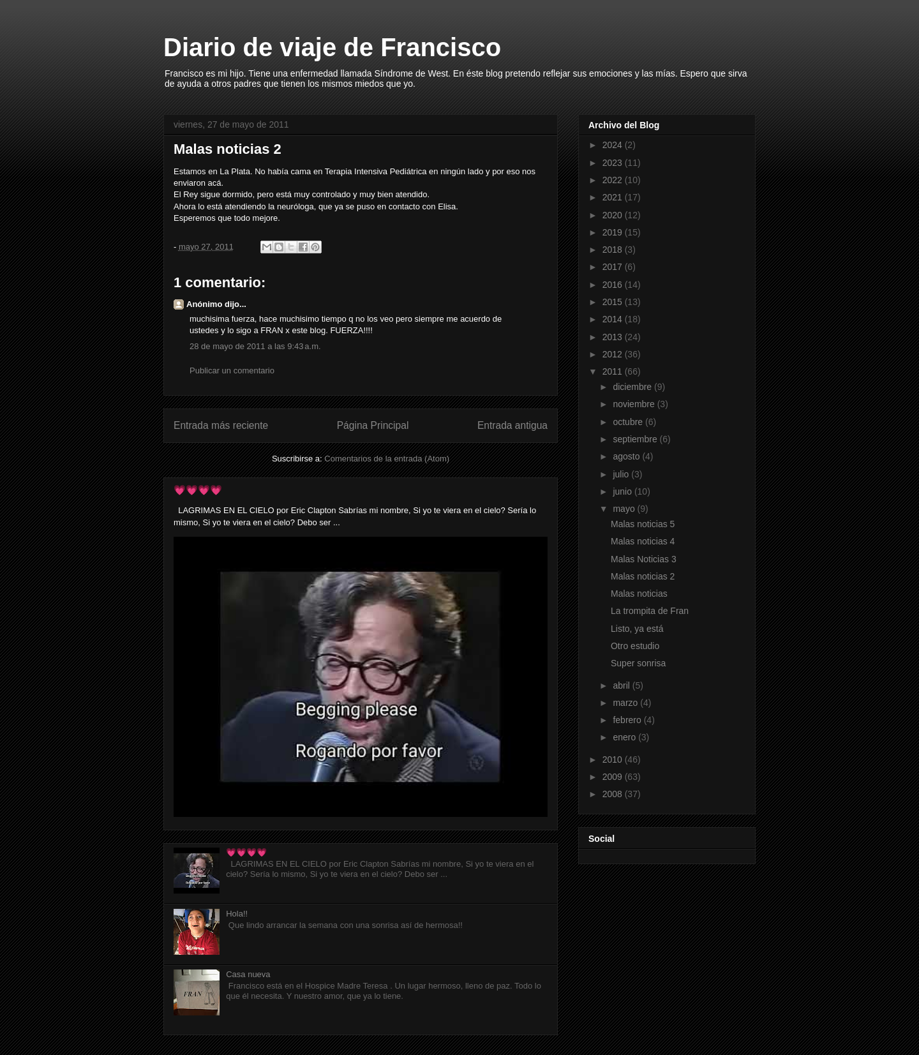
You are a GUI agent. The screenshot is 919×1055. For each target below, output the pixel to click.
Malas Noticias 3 (643, 559)
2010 (613, 759)
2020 (613, 215)
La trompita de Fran (650, 611)
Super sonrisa (638, 663)
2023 (613, 163)
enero (625, 737)
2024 (613, 145)
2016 (613, 285)
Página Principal (373, 425)
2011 (613, 371)
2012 (613, 354)
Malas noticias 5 (643, 524)
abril (622, 685)
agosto (627, 456)
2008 (613, 794)
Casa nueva (248, 974)
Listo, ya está (637, 629)
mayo (625, 509)
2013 (613, 337)
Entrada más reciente (221, 425)
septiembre (636, 439)
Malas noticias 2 (643, 576)
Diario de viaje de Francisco (332, 47)
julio (622, 474)
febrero (628, 720)
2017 (613, 267)
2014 (613, 319)
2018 (613, 249)
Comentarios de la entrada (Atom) (386, 458)
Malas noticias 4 (643, 541)
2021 (613, 197)
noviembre (635, 404)
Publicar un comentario (232, 370)
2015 (613, 302)
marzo (626, 703)
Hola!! (237, 913)
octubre (629, 422)
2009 (613, 777)
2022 (613, 180)
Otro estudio (635, 646)
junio (623, 491)
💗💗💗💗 (198, 489)
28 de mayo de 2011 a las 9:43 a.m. (255, 346)
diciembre (633, 387)
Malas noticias (639, 593)
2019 (613, 232)
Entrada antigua (512, 425)
